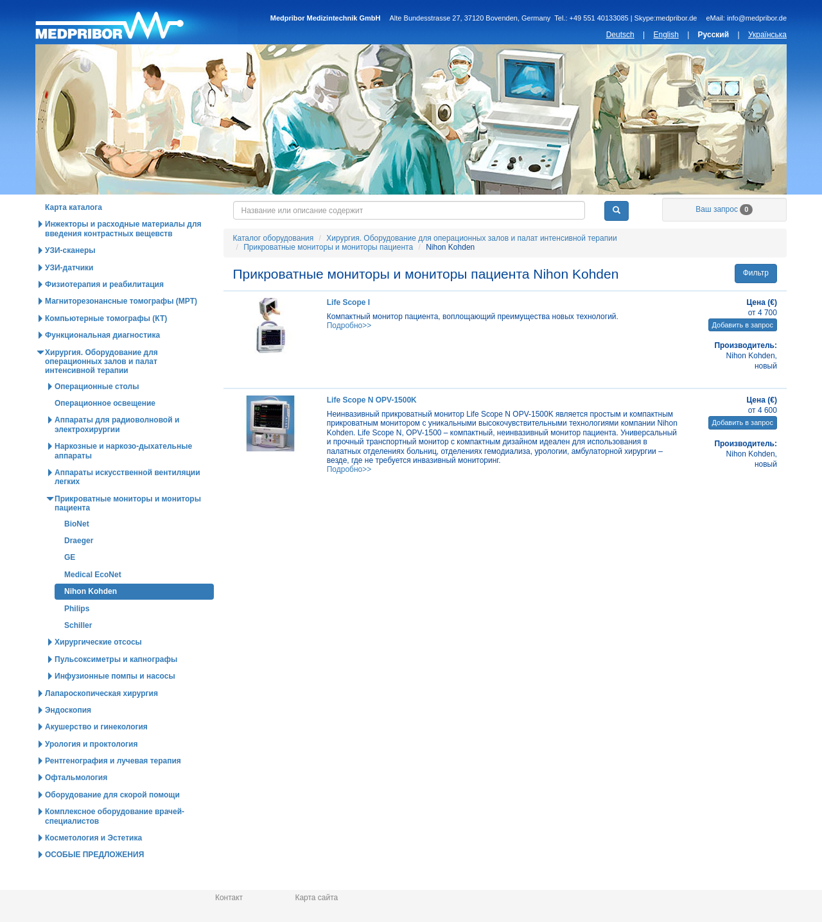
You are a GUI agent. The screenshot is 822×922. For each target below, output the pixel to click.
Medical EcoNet (92, 601)
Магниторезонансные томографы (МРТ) (121, 328)
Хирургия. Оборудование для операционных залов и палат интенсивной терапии (471, 265)
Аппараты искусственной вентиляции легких (127, 504)
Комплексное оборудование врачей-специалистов (114, 843)
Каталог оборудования (122, 208)
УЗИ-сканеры (70, 277)
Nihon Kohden (90, 618)
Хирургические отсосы (98, 669)
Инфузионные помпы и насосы (115, 703)
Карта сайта (316, 897)
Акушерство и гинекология (96, 753)
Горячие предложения (273, 208)
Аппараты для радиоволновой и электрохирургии (117, 451)
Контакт (229, 897)
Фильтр (756, 299)
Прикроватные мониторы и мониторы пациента (328, 274)
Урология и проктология (91, 771)
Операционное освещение (105, 430)
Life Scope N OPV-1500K (372, 426)
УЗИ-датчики (69, 294)
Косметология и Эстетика (93, 864)
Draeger (78, 567)
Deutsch (620, 34)
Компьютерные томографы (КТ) (106, 345)
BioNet (76, 550)
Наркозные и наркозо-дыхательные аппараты (123, 478)
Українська (767, 34)
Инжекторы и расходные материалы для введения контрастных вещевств (123, 256)
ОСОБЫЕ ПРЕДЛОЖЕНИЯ (94, 881)
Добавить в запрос (742, 352)
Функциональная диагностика (102, 362)
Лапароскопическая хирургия (101, 720)
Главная (136, 22)
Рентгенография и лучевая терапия (113, 787)
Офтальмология (76, 804)
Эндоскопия (68, 737)
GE (69, 584)
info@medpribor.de (757, 18)
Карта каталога (73, 234)
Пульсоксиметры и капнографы (116, 686)
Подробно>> (349, 352)
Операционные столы (97, 413)
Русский (714, 34)
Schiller (78, 652)
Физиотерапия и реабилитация (104, 311)
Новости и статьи (423, 208)
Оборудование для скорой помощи (112, 821)
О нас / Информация (723, 208)
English (665, 34)
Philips (76, 635)
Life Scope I (348, 329)
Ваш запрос (724, 236)
